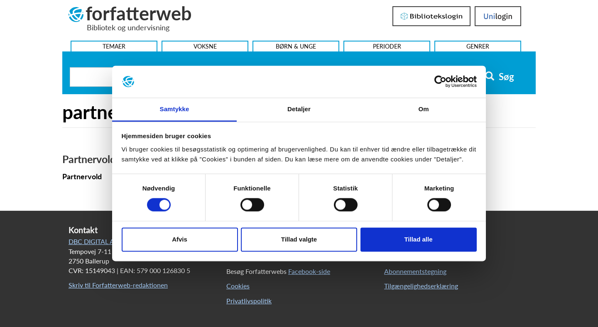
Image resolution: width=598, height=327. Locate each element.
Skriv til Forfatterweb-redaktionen (118, 285)
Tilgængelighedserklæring (421, 286)
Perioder (387, 46)
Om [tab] (423, 108)
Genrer (477, 46)
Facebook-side (309, 271)
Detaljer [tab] (299, 108)
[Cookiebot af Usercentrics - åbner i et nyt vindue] (440, 82)
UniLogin (498, 16)
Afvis (179, 239)
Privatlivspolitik (249, 301)
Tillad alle (418, 239)
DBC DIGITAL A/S (95, 241)
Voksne (205, 46)
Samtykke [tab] (174, 108)
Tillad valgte (299, 239)
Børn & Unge (296, 46)
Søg (499, 76)
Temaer (114, 46)
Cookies (238, 286)
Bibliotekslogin (431, 16)
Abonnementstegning (415, 271)
